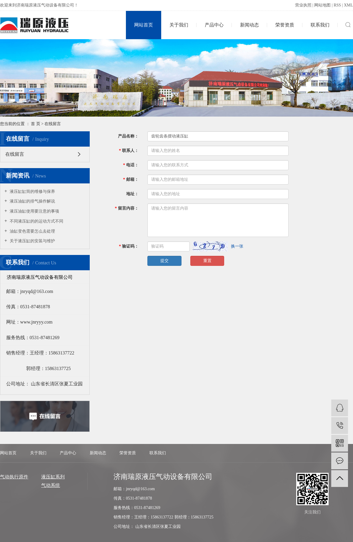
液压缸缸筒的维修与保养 (32, 191)
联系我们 (320, 24)
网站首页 (143, 24)
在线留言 (14, 154)
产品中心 (214, 24)
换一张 (237, 246)
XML (348, 5)
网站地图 (322, 5)
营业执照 (303, 5)
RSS (337, 5)
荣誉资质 (284, 24)
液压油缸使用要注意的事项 (34, 211)
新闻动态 (249, 24)
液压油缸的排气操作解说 (32, 201)
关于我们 (178, 24)
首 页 (35, 124)
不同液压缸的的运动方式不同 (36, 221)
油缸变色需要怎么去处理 (32, 231)
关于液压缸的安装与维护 (32, 241)
